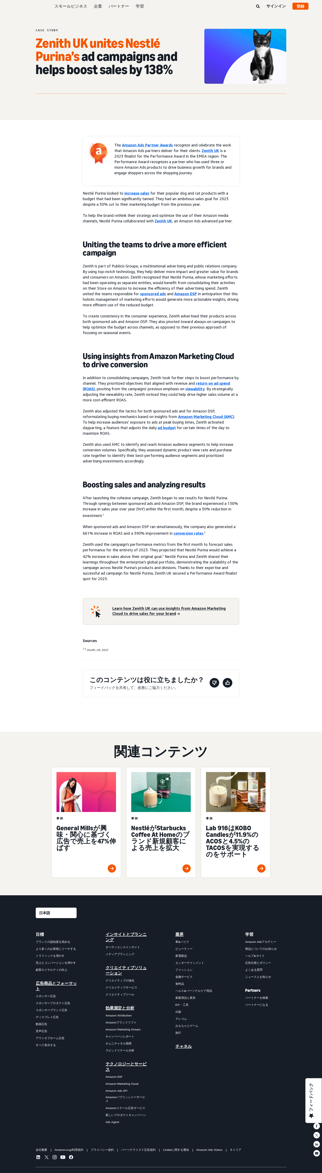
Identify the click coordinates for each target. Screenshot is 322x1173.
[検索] (258, 7)
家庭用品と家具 (185, 997)
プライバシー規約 (102, 1149)
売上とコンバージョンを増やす (56, 962)
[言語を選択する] (56, 913)
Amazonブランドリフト (121, 1022)
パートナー (119, 6)
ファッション (184, 969)
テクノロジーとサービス (126, 1067)
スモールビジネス (70, 6)
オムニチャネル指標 (118, 1043)
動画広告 (41, 1024)
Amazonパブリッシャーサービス (125, 1099)
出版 (178, 1011)
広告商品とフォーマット (56, 986)
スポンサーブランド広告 (51, 1010)
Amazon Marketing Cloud (122, 1083)
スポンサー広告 (46, 996)
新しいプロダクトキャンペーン (126, 1115)
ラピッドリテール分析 (120, 1050)
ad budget (167, 427)
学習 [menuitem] (249, 934)
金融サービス (184, 976)
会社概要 (41, 1149)
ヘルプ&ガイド (255, 955)
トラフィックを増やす (50, 955)
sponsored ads (153, 294)
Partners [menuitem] (252, 990)
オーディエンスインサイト (123, 947)
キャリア (235, 1149)
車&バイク (182, 941)
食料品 (179, 983)
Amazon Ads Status (209, 1149)
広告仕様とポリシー (258, 962)
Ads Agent (112, 1122)
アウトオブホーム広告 (50, 1038)
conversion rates (188, 533)
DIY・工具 (182, 1004)
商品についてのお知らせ (261, 948)
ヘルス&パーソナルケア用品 (193, 990)
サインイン (276, 6)
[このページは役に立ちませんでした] (214, 683)
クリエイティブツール (120, 994)
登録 (300, 6)
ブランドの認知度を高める (53, 941)
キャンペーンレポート (120, 1036)
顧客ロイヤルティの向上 (51, 969)
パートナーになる (256, 1004)
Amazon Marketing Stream (123, 1029)
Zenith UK (210, 150)
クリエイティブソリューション (126, 970)
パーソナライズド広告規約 (138, 1149)
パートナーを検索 (256, 997)
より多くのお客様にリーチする (56, 948)
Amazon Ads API (116, 1090)
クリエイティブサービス (121, 987)
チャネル (183, 1046)
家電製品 (181, 955)
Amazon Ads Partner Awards (147, 145)
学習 (140, 6)
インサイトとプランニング (126, 937)
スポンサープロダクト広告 (53, 1003)
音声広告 (41, 1031)
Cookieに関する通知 (176, 1149)
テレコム (181, 1018)
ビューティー (184, 948)
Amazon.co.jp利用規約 (69, 1149)
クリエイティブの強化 (120, 980)
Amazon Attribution (119, 1015)
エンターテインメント (189, 962)
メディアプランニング (120, 954)
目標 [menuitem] (40, 934)
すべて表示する (46, 1045)
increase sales (136, 193)
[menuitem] (56, 1028)
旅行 (178, 1032)
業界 (179, 934)
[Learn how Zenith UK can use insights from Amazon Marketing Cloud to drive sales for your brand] (173, 611)
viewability (195, 389)
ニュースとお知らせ (258, 976)
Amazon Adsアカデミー (260, 941)
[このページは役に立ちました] (227, 683)
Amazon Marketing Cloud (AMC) (206, 416)
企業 (98, 6)
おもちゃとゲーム (186, 1025)
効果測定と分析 (120, 1008)
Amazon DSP (185, 294)
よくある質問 (253, 969)
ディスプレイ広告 (47, 1017)
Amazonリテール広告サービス (125, 1108)
